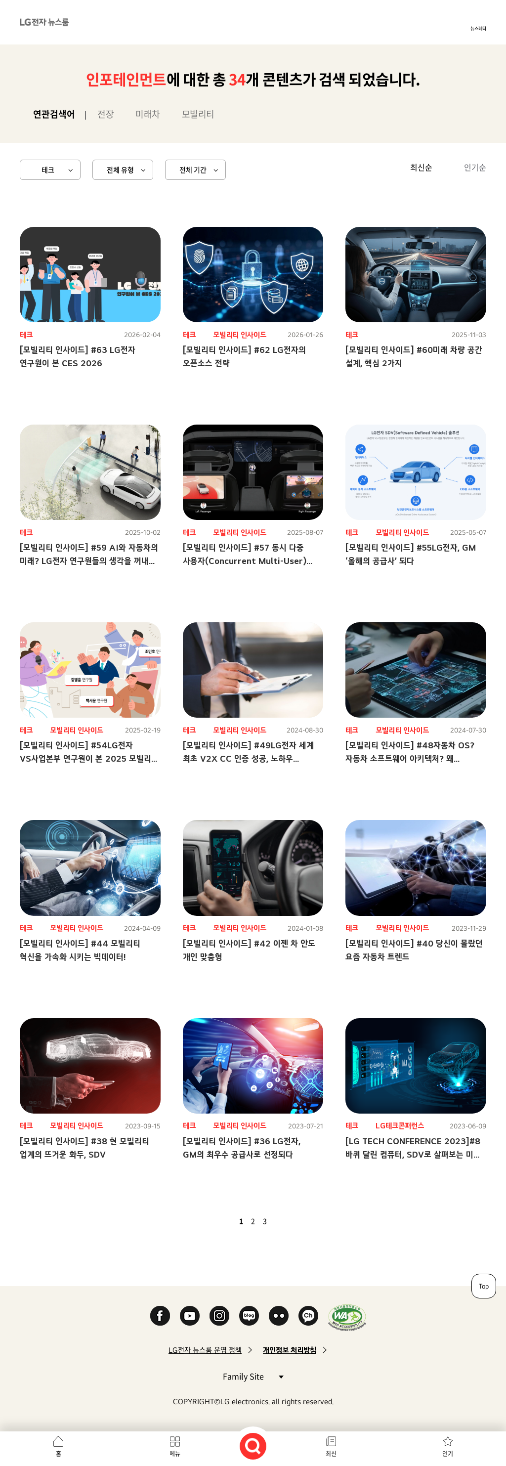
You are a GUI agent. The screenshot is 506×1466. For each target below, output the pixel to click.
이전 (224, 1221)
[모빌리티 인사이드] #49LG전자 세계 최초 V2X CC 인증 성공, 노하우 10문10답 (248, 758)
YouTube (190, 1316)
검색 (253, 1446)
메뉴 (174, 1453)
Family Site (253, 1376)
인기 (447, 1453)
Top (484, 1286)
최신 (331, 1453)
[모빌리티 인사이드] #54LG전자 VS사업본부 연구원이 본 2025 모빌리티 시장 (89, 758)
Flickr (279, 1316)
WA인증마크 (347, 1317)
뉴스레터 (478, 28)
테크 (48, 169)
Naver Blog (249, 1316)
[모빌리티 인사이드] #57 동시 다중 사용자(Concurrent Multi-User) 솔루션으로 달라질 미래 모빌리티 (244, 560)
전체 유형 (120, 169)
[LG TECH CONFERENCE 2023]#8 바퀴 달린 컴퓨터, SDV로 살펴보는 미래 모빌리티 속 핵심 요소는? (413, 1154)
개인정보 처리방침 (289, 1350)
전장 (105, 114)
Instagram (219, 1316)
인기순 (475, 167)
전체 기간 (193, 169)
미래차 (147, 114)
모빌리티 (198, 114)
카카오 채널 (308, 1316)
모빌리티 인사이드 (239, 335)
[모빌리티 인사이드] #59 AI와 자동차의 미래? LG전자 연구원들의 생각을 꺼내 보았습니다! (89, 560)
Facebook (160, 1316)
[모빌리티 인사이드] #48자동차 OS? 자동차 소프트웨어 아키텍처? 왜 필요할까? (409, 758)
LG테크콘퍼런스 (400, 1125)
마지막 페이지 (293, 1221)
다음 (282, 1221)
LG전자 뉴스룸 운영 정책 (205, 1350)
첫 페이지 (212, 1221)
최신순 (421, 167)
